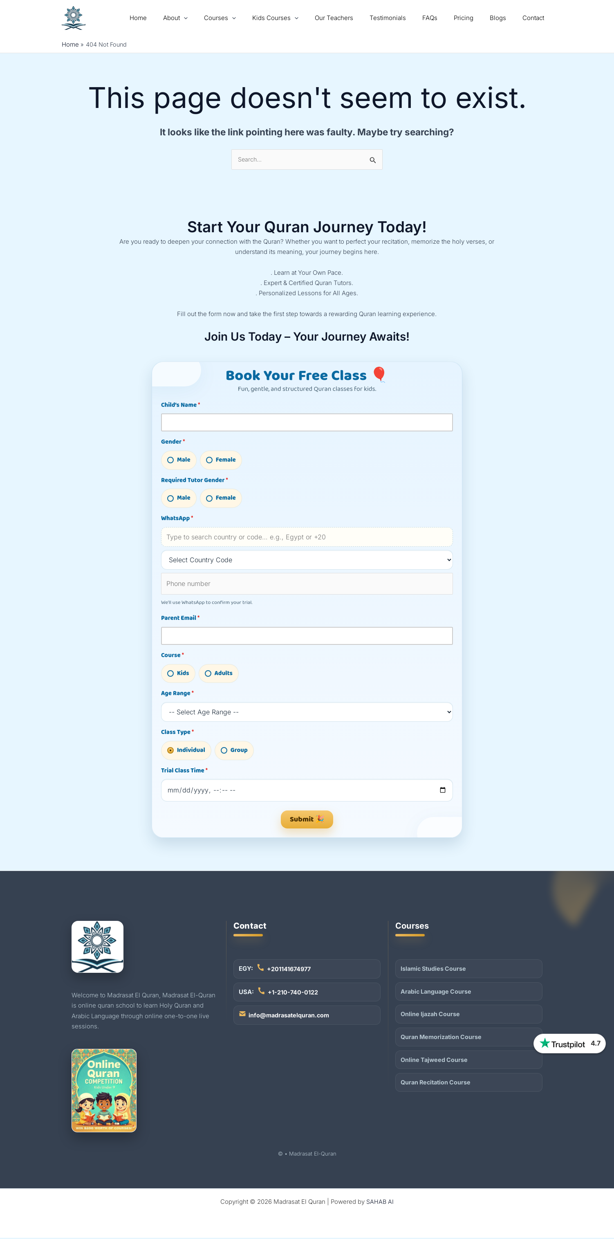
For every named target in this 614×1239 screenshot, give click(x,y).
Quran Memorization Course (443, 1039)
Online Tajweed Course (435, 1062)
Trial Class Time (184, 772)
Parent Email (180, 619)
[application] (218, 18)
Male (178, 460)
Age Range (177, 694)
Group (234, 751)
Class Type (177, 733)
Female (221, 460)
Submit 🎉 (307, 820)
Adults (219, 674)
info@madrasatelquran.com (290, 1017)
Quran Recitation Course (437, 1085)
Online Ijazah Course (431, 1016)
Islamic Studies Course (435, 969)
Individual (186, 751)
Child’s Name (180, 405)
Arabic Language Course (437, 993)
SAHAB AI (380, 1203)
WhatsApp (177, 519)
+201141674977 (290, 970)
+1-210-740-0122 (293, 993)
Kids (178, 674)
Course (172, 656)
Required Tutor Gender (194, 481)
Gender (173, 442)
